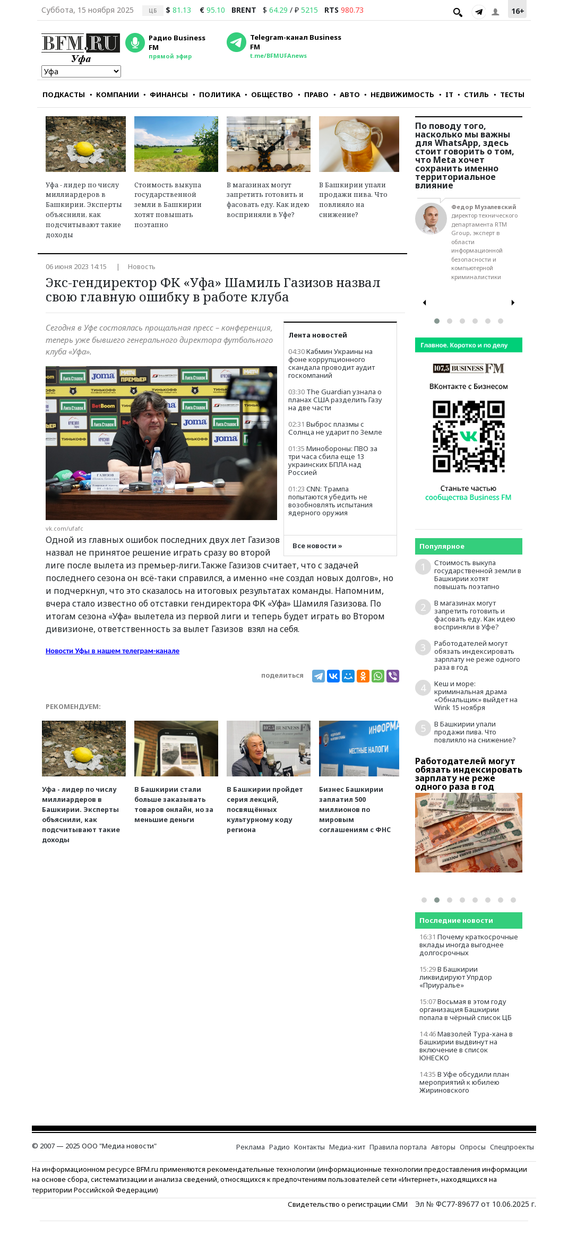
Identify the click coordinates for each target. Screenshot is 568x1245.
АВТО (346, 94)
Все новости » (317, 545)
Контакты (309, 1147)
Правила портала (398, 1147)
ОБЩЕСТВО (269, 94)
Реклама (250, 1147)
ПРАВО (313, 94)
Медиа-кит (347, 1147)
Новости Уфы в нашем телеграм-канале (112, 650)
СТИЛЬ (473, 94)
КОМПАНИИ (114, 94)
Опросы (473, 1147)
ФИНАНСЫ (165, 94)
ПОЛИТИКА (216, 94)
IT (446, 94)
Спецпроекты (512, 1147)
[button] (437, 321)
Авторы (443, 1147)
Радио (279, 1147)
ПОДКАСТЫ (63, 94)
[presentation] (425, 302)
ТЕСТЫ (509, 94)
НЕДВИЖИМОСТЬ (399, 94)
